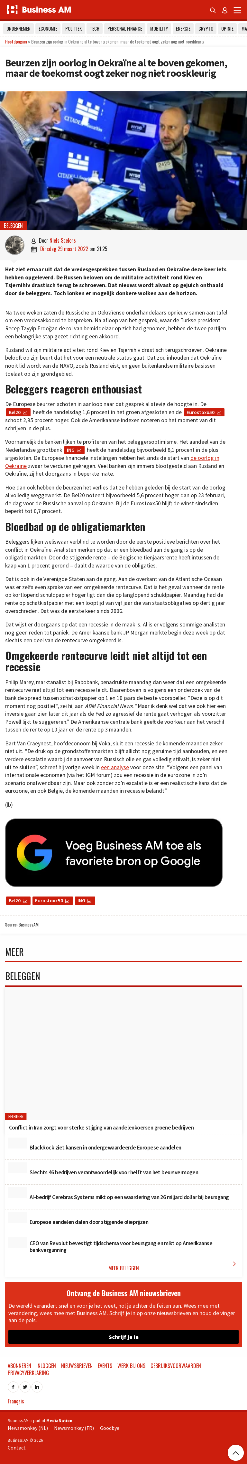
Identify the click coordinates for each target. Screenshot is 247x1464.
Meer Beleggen (173, 1266)
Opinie (227, 28)
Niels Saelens (63, 240)
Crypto (205, 28)
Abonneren (19, 1366)
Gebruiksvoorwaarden (176, 1366)
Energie (183, 28)
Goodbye (109, 1428)
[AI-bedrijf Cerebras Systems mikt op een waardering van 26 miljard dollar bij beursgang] (17, 1192)
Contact (17, 1447)
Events (105, 1366)
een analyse (115, 767)
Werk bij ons (131, 1366)
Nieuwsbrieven (77, 1366)
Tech (94, 28)
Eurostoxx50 (201, 412)
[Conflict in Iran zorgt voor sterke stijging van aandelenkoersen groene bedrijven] (123, 1053)
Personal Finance (124, 28)
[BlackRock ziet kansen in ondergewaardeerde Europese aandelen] (17, 1143)
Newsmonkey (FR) (74, 1428)
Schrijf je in (124, 1337)
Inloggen (46, 1366)
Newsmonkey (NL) (28, 1428)
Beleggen (13, 225)
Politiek (73, 28)
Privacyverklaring (28, 1373)
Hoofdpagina (16, 41)
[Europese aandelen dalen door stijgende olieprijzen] (17, 1217)
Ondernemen (18, 28)
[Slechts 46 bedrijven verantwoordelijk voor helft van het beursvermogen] (17, 1167)
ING (71, 450)
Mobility (159, 28)
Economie (48, 28)
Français (16, 1401)
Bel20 (15, 412)
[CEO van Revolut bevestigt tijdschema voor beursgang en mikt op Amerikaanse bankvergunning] (17, 1242)
